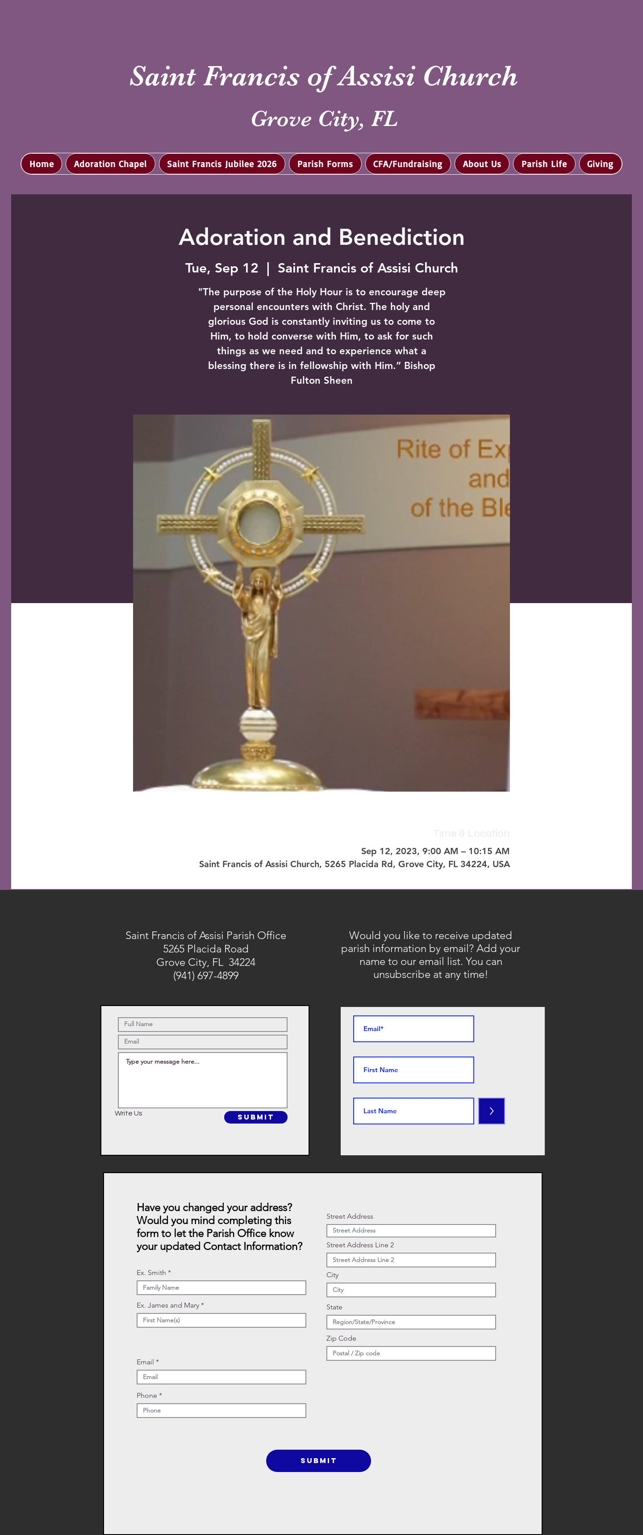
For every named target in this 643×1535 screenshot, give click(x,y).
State (334, 1307)
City (332, 1275)
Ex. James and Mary (168, 1305)
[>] (491, 1111)
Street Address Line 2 (360, 1245)
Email (145, 1362)
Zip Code (341, 1338)
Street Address (349, 1216)
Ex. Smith (151, 1272)
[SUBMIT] (256, 1117)
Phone (147, 1395)
